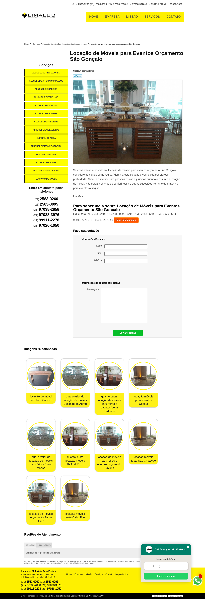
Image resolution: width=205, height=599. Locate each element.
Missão (132, 16)
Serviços (152, 16)
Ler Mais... (79, 196)
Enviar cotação (128, 332)
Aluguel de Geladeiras (46, 130)
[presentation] (124, 272)
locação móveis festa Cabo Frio (75, 515)
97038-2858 (119, 4)
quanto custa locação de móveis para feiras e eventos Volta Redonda (109, 404)
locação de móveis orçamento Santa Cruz (41, 517)
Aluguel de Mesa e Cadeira (46, 146)
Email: (122, 254)
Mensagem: (117, 305)
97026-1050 (176, 4)
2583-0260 (83, 4)
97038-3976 (138, 4)
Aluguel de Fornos (46, 113)
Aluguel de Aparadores (46, 73)
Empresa (112, 16)
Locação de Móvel (46, 179)
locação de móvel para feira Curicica (41, 398)
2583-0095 (101, 4)
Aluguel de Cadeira (46, 89)
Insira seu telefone (165, 559)
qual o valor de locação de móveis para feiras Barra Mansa (41, 462)
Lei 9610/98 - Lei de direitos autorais (80, 563)
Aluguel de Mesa (46, 138)
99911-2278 (157, 4)
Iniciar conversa (166, 576)
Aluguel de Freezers (46, 122)
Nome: (121, 246)
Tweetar (77, 76)
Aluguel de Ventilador (46, 171)
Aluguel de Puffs (46, 162)
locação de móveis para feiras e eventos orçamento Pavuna (109, 462)
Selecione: (30, 545)
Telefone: (120, 261)
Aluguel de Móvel (46, 154)
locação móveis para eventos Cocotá (143, 400)
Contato (174, 16)
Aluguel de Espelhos (46, 97)
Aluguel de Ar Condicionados (46, 81)
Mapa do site (121, 574)
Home (93, 16)
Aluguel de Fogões (46, 105)
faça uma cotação (126, 220)
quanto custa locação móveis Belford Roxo (75, 460)
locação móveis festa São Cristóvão (143, 458)
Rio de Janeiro (44, 545)
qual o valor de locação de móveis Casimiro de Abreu (75, 400)
